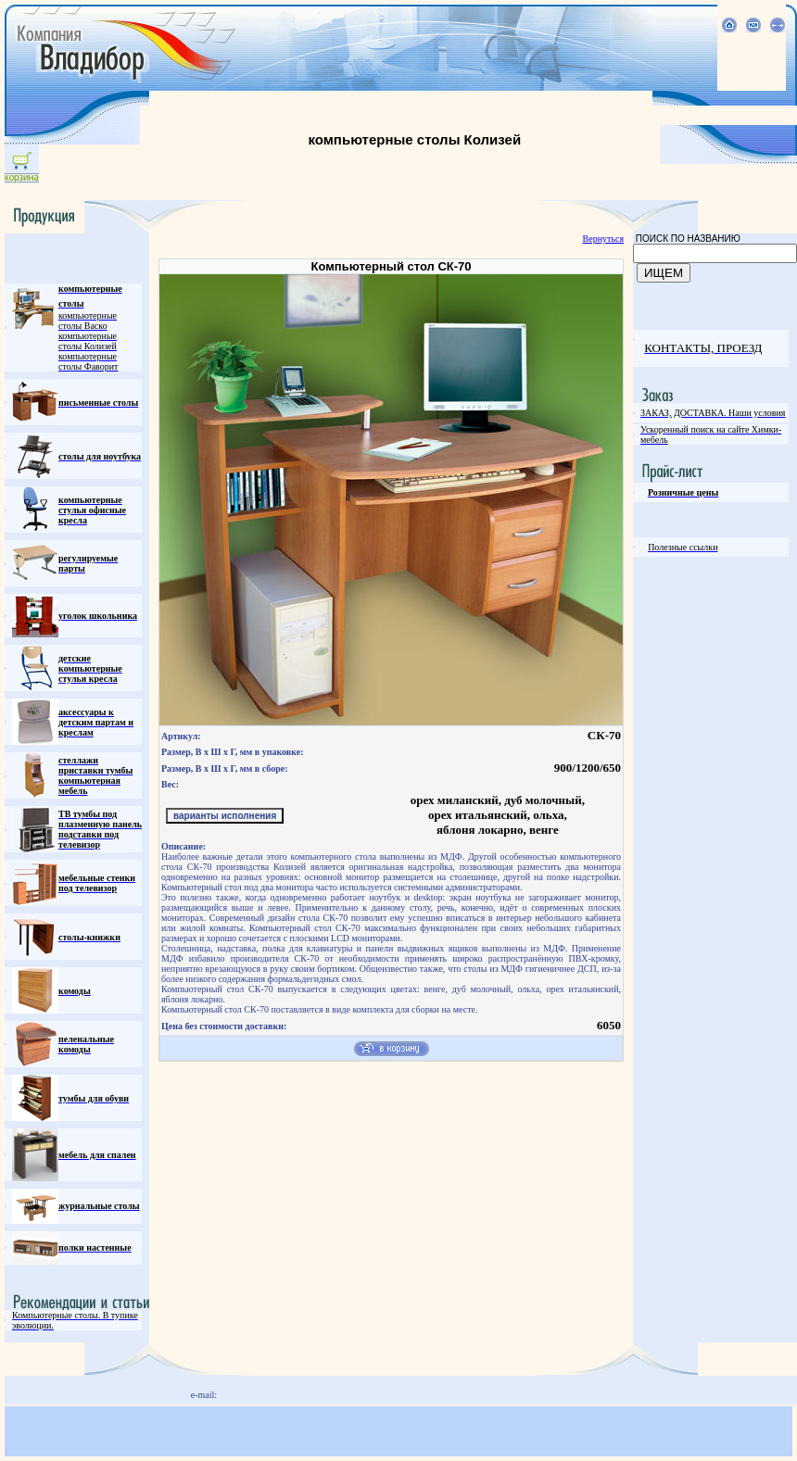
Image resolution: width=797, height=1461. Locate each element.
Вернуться (603, 238)
